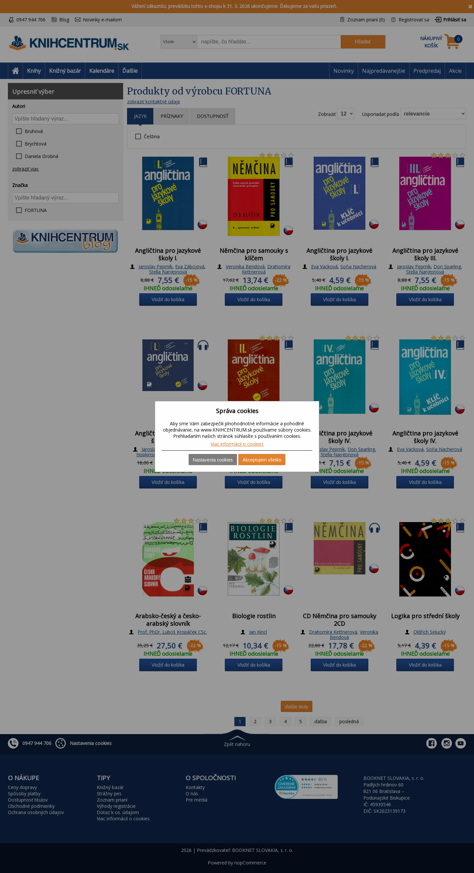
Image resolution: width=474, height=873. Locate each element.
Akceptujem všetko (262, 460)
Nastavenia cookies (213, 460)
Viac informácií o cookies (237, 444)
